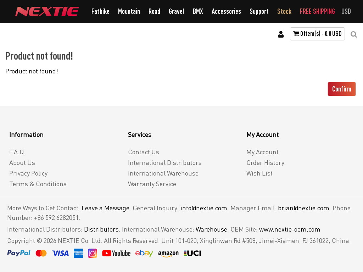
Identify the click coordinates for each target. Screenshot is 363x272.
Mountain (129, 11)
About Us (22, 162)
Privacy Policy (28, 173)
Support (259, 11)
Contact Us (143, 152)
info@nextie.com (203, 208)
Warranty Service (152, 184)
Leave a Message (105, 208)
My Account (262, 152)
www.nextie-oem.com (289, 229)
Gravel (176, 11)
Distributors (101, 229)
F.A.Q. (17, 152)
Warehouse (211, 229)
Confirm (341, 89)
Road (154, 11)
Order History (265, 162)
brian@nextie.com (303, 208)
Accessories (226, 11)
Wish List (259, 173)
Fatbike (100, 11)
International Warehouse (163, 173)
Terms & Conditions (38, 184)
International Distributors (165, 162)
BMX (198, 11)
